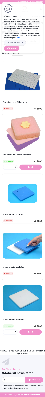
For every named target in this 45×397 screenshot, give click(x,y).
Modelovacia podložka (13, 214)
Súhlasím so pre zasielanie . (23, 387)
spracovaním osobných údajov (28, 386)
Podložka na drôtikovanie (15, 102)
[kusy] (10, 167)
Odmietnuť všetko (15, 42)
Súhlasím (11, 48)
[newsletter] (34, 380)
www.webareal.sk (32, 394)
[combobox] (17, 53)
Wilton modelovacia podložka (17, 155)
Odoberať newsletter (17, 373)
